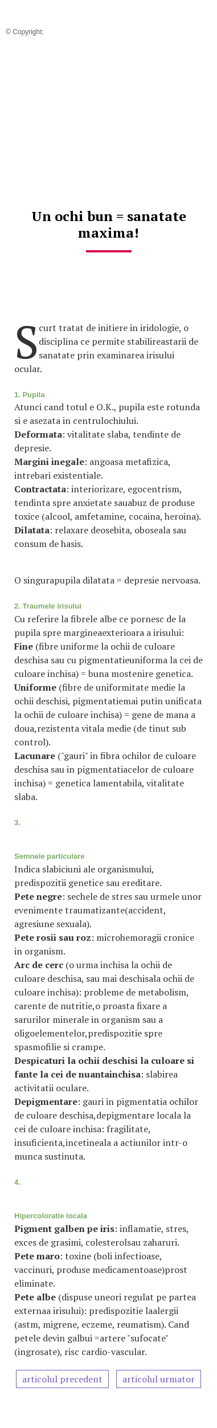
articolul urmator (158, 1379)
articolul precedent (62, 1379)
